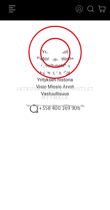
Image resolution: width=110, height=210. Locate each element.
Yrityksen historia (55, 80)
